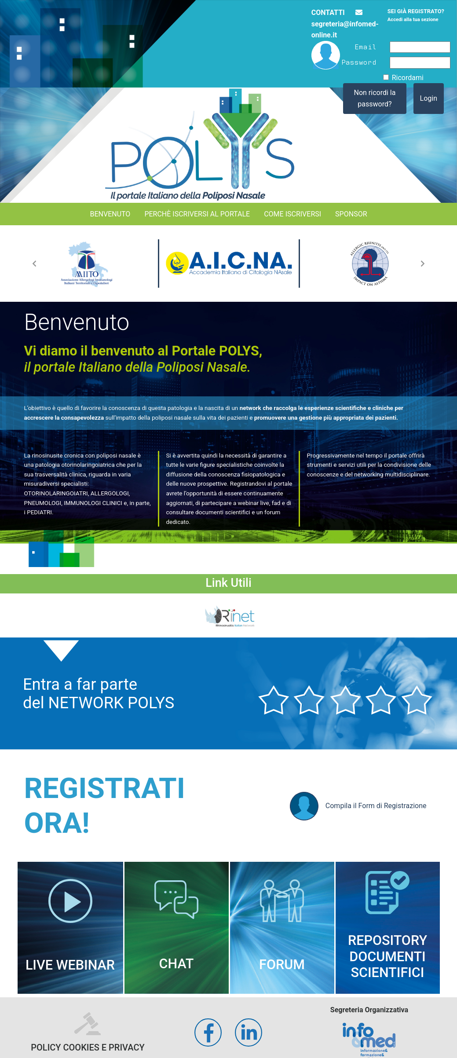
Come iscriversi (292, 214)
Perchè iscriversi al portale (197, 214)
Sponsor (351, 214)
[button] (34, 263)
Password (359, 61)
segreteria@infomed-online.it (345, 24)
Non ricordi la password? (375, 98)
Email (366, 46)
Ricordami (408, 77)
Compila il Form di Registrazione (358, 806)
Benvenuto (110, 214)
